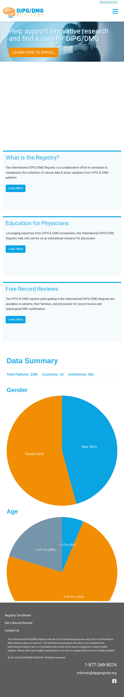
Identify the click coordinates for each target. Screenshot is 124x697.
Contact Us (12, 630)
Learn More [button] (15, 188)
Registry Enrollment (18, 615)
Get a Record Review (19, 623)
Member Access (108, 2)
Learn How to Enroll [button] (33, 52)
